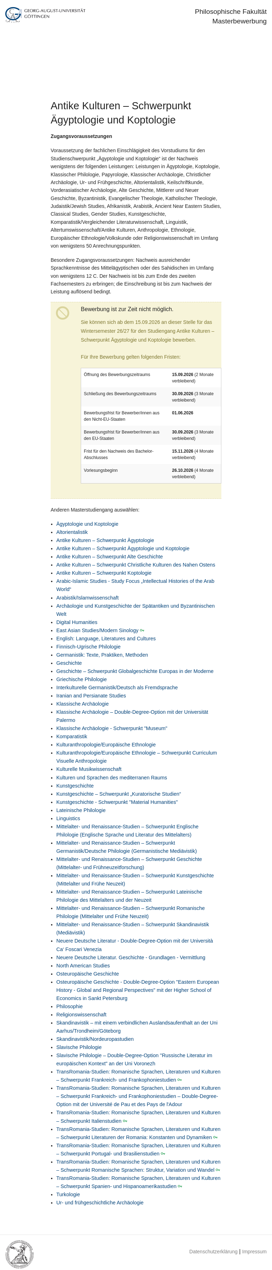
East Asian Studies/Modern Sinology (97, 630)
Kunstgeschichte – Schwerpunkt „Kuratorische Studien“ (118, 794)
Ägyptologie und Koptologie (87, 524)
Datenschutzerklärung (213, 1251)
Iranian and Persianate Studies (91, 695)
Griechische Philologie (81, 679)
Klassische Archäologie (82, 704)
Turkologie (68, 1194)
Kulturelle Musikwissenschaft (88, 769)
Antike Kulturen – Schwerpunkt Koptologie (104, 573)
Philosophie (69, 1006)
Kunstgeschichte (75, 786)
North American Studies (83, 965)
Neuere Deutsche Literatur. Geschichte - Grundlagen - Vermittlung (130, 957)
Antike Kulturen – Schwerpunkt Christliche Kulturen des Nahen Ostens (135, 565)
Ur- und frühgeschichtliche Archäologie (99, 1202)
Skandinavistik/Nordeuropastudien (95, 1039)
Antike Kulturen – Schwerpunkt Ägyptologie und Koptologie (122, 548)
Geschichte (69, 663)
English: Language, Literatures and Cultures (106, 638)
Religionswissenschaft (81, 1014)
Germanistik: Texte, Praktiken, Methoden (102, 655)
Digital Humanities (76, 622)
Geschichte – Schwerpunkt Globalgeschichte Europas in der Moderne (135, 671)
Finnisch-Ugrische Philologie (88, 647)
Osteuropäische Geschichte (87, 974)
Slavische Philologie (79, 1047)
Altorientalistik (72, 532)
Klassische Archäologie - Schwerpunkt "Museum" (111, 728)
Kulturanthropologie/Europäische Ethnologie (106, 744)
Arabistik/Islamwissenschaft (87, 598)
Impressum (254, 1251)
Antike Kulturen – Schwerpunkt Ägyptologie (105, 540)
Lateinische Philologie (81, 810)
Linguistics (68, 818)
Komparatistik (71, 736)
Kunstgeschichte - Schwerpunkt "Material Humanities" (117, 802)
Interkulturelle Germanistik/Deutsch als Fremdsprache (117, 687)
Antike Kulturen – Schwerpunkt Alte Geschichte (109, 556)
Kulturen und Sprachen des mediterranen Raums (111, 777)
